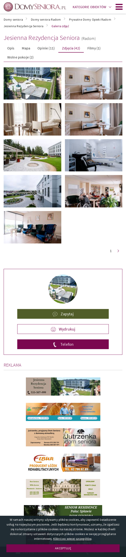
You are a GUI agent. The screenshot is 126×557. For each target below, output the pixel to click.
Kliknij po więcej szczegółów (72, 539)
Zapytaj (66, 313)
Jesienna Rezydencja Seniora (42, 38)
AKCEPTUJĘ (63, 548)
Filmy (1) (94, 48)
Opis (11, 48)
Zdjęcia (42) (71, 48)
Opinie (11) (46, 48)
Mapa (26, 48)
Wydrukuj (66, 329)
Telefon (66, 344)
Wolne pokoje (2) (20, 57)
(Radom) (88, 38)
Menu (119, 7)
